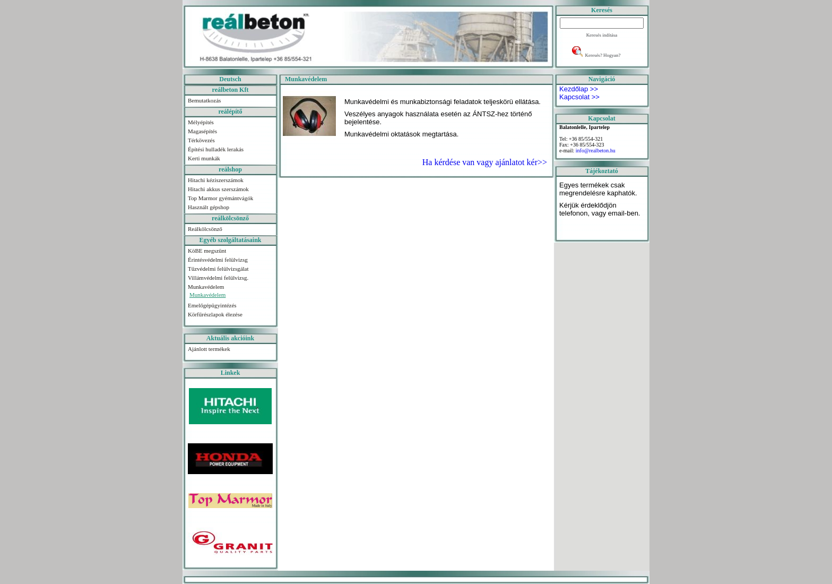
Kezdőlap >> (578, 89)
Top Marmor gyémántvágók (220, 198)
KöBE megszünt (207, 250)
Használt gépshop (208, 207)
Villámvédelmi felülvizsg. (218, 277)
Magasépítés (202, 131)
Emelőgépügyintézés (212, 305)
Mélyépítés (201, 122)
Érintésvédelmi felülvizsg (218, 259)
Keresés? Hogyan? (602, 55)
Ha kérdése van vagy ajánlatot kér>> (484, 162)
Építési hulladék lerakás (216, 149)
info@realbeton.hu (596, 150)
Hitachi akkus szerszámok (218, 189)
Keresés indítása (602, 35)
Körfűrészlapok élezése (215, 314)
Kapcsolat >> (579, 97)
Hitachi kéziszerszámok (216, 180)
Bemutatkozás (204, 100)
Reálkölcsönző (205, 229)
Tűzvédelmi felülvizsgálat (218, 268)
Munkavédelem (206, 287)
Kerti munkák (204, 158)
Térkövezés (201, 140)
